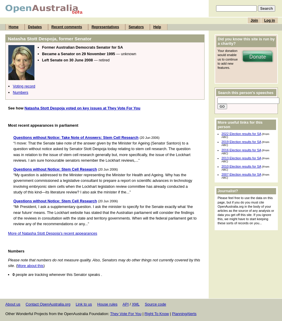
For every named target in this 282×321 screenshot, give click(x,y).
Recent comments (66, 27)
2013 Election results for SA (241, 158)
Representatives (105, 27)
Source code (155, 304)
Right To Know (157, 314)
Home (13, 27)
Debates (35, 27)
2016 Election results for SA (241, 150)
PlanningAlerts (184, 314)
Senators (136, 27)
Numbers (20, 92)
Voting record (24, 86)
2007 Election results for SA (241, 174)
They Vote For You (125, 314)
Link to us (84, 304)
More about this (30, 265)
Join (254, 20)
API (126, 304)
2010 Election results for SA (241, 166)
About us (12, 304)
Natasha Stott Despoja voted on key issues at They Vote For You (82, 108)
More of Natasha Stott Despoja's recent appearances (52, 233)
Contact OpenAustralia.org (48, 304)
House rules (107, 304)
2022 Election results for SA (241, 134)
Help (157, 27)
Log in (269, 20)
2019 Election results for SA (241, 142)
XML (136, 304)
